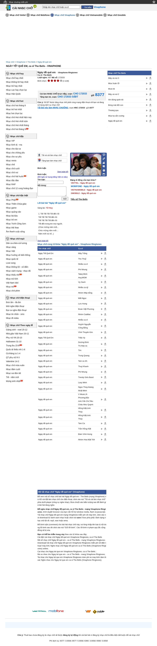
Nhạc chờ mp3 (17, 239)
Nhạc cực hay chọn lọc (16, 90)
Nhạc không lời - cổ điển (17, 267)
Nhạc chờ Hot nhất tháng (17, 125)
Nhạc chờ (10, 62)
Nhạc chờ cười (13, 168)
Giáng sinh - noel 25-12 (16, 329)
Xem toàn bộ (62, 172)
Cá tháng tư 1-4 (13, 353)
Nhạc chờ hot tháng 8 (16, 105)
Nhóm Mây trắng (85, 293)
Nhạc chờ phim (13, 290)
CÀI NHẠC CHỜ (22, 8)
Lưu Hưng (82, 304)
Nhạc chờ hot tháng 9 (16, 129)
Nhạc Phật (11, 200)
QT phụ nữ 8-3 (12, 357)
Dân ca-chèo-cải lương (16, 243)
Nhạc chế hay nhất (14, 78)
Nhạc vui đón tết (13, 373)
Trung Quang (83, 356)
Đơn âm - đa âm (13, 302)
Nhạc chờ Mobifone (40, 15)
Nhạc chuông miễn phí (18, 2)
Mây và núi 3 (113, 78)
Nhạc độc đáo (12, 180)
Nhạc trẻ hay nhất (14, 86)
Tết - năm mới (12, 377)
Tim (79, 351)
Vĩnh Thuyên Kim (85, 333)
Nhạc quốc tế (12, 259)
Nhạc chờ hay (17, 73)
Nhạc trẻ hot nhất (14, 109)
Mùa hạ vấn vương (116, 116)
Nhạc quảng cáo (13, 212)
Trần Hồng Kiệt (84, 429)
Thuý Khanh (83, 367)
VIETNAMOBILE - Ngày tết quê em (86, 190)
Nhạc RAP (11, 184)
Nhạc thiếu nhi (12, 275)
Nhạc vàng (11, 247)
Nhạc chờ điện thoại (20, 298)
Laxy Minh (82, 383)
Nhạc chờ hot (16, 101)
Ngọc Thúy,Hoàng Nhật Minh (85, 389)
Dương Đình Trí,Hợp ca (83, 344)
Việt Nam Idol (12, 283)
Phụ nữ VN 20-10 (14, 337)
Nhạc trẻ (10, 287)
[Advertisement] (72, 466)
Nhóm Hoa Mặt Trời (86, 440)
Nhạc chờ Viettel (18, 15)
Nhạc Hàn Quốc (13, 94)
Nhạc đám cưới (13, 369)
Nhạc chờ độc (17, 136)
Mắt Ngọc (82, 299)
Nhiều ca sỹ (83, 288)
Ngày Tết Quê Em (45, 254)
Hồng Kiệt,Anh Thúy (84, 410)
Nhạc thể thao (12, 227)
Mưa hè (111, 89)
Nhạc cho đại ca (13, 149)
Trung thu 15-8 (12, 345)
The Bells (31, 62)
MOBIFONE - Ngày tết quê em (85, 186)
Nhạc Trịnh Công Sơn (16, 223)
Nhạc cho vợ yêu (14, 156)
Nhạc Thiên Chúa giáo (16, 204)
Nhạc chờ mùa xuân (15, 365)
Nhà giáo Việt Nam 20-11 (17, 333)
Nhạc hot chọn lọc (14, 113)
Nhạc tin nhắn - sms (15, 314)
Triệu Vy (81, 338)
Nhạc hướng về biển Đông (18, 255)
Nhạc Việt (10, 251)
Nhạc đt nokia (12, 318)
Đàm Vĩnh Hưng (85, 435)
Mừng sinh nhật (13, 381)
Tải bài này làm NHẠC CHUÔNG (52, 107)
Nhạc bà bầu (12, 216)
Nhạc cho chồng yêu (15, 152)
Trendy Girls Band (85, 378)
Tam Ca (81, 424)
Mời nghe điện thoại (15, 306)
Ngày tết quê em (45, 62)
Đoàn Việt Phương (86, 310)
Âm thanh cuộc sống (15, 231)
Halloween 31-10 (13, 341)
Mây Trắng (82, 254)
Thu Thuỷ (82, 259)
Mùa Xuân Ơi (113, 83)
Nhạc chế (10, 164)
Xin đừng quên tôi (115, 100)
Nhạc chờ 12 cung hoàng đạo (19, 188)
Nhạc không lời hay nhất (17, 82)
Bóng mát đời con (115, 105)
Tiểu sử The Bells (79, 199)
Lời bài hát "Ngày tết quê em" (51, 204)
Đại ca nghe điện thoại (16, 310)
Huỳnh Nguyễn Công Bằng (84, 327)
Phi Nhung (82, 270)
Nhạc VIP (10, 141)
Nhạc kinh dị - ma (14, 145)
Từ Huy (49, 209)
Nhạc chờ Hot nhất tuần (17, 121)
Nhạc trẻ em (11, 220)
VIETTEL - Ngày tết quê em (83, 183)
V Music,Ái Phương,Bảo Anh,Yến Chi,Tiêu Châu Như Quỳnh (85, 400)
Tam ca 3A (82, 362)
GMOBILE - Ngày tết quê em (83, 193)
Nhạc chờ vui (12, 172)
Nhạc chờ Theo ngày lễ (21, 325)
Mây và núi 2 (113, 94)
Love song (11, 263)
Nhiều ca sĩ (83, 265)
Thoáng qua (113, 110)
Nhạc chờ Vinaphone (65, 15)
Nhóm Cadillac (84, 315)
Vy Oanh (82, 283)
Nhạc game (11, 208)
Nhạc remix (11, 160)
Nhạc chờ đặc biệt (19, 195)
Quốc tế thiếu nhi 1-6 (15, 349)
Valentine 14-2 (12, 361)
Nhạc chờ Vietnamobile (91, 15)
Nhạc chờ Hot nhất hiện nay (19, 117)
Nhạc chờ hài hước (15, 176)
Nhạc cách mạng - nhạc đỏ (18, 271)
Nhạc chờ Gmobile (116, 15)
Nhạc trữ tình (12, 279)
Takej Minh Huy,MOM (82, 276)
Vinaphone (20, 62)
